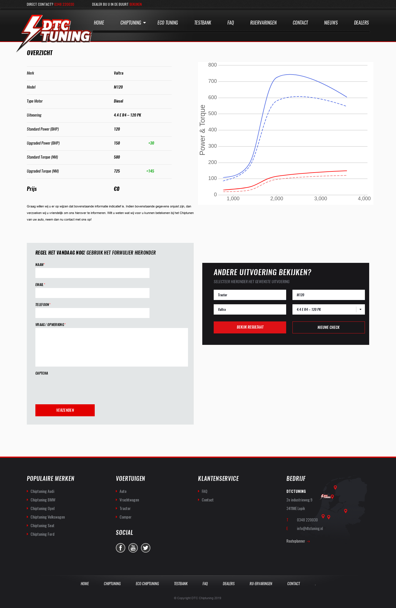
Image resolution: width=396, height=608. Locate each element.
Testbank (202, 23)
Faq (230, 23)
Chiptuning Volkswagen (48, 517)
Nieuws (331, 23)
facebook (120, 548)
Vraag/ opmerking (50, 325)
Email (40, 285)
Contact (300, 23)
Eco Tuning (167, 23)
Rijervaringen (263, 23)
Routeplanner (295, 541)
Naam (40, 265)
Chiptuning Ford (42, 534)
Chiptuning (130, 23)
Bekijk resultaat (250, 327)
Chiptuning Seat (42, 525)
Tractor (125, 508)
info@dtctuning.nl (310, 528)
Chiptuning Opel (42, 508)
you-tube (133, 548)
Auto (123, 491)
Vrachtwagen (129, 500)
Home (99, 23)
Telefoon (43, 305)
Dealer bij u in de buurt (117, 4)
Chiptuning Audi (42, 491)
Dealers (361, 23)
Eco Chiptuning (147, 583)
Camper (126, 517)
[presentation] (78, 388)
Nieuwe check (329, 327)
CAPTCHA (41, 373)
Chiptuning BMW (43, 500)
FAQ (204, 491)
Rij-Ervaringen (261, 583)
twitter (145, 548)
